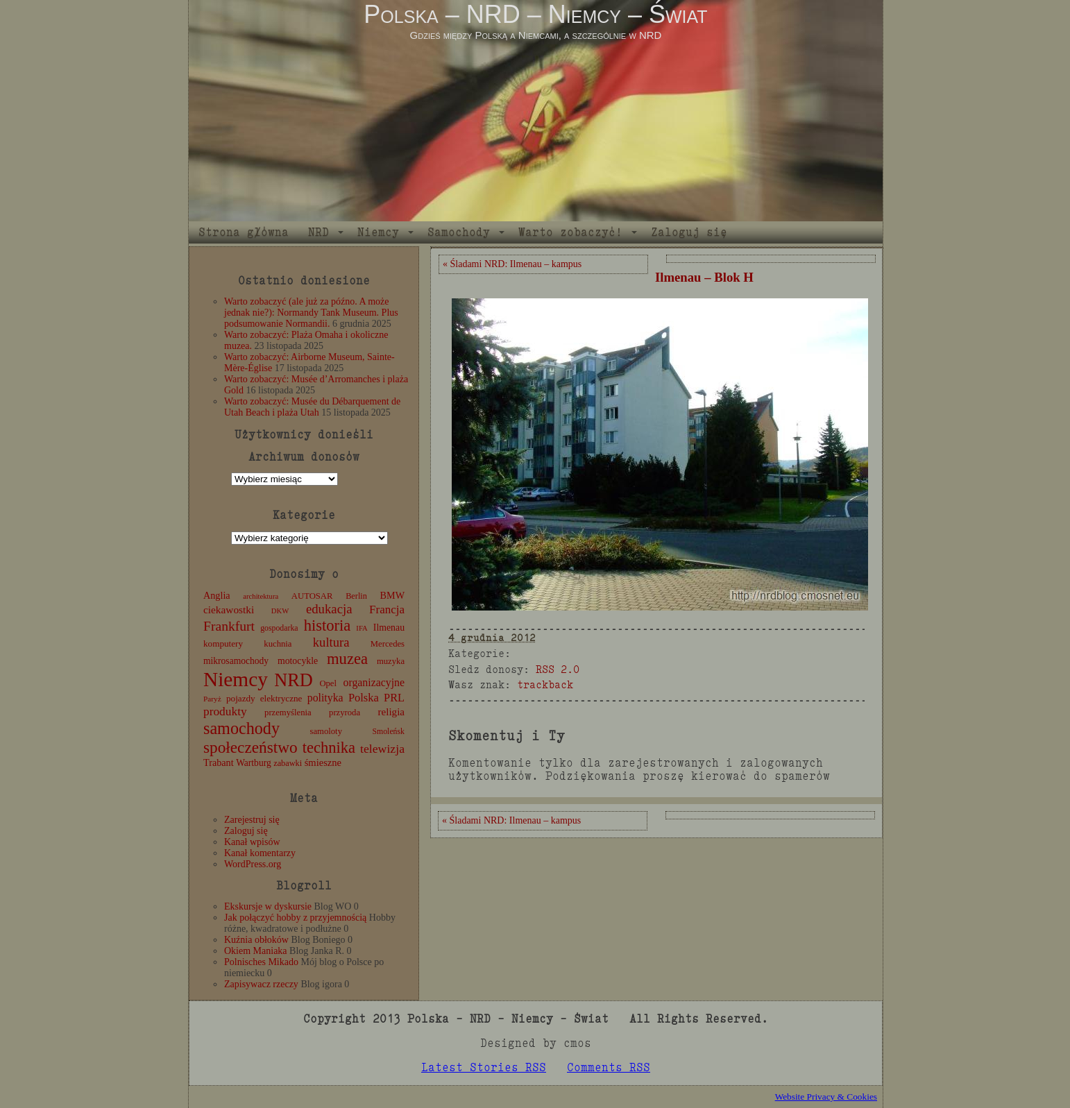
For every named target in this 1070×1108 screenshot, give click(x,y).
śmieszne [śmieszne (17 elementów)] (323, 762)
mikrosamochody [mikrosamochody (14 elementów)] (236, 661)
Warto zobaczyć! (570, 232)
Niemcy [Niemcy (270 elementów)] (235, 679)
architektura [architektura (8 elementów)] (260, 596)
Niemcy (378, 232)
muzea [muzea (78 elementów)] (347, 658)
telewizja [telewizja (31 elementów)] (382, 749)
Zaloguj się (689, 232)
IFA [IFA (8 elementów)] (361, 628)
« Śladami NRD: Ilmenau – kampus (512, 264)
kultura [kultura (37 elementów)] (331, 642)
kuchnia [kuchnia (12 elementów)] (277, 644)
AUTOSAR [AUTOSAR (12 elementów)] (312, 596)
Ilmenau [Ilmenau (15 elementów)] (389, 627)
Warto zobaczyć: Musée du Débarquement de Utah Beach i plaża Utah (312, 407)
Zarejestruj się (252, 820)
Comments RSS (608, 1067)
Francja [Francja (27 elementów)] (387, 609)
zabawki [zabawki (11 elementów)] (287, 763)
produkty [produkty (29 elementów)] (225, 711)
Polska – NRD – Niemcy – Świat (535, 14)
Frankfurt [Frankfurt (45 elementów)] (229, 626)
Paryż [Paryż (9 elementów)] (212, 698)
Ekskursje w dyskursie (268, 906)
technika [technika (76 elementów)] (329, 747)
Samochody (458, 232)
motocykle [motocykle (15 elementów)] (298, 661)
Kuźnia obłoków (256, 940)
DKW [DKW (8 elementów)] (280, 611)
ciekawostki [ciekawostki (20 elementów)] (228, 609)
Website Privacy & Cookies (826, 1096)
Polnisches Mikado (261, 962)
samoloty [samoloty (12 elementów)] (326, 731)
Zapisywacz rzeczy (261, 984)
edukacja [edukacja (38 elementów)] (329, 609)
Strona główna (243, 232)
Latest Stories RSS (483, 1067)
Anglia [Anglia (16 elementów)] (216, 595)
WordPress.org (252, 864)
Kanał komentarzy (260, 853)
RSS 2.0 (557, 669)
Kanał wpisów (252, 842)
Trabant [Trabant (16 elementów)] (218, 762)
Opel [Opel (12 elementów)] (328, 683)
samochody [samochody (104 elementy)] (241, 728)
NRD (318, 232)
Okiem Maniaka (255, 951)
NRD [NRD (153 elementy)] (293, 680)
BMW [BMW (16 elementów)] (392, 595)
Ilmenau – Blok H (704, 277)
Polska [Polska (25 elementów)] (363, 697)
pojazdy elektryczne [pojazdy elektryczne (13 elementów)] (264, 698)
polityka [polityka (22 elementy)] (325, 698)
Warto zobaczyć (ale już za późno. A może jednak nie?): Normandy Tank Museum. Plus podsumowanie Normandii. (311, 312)
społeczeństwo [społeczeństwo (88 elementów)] (250, 747)
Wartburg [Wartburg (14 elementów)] (253, 763)
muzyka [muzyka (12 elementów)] (391, 661)
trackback (545, 684)
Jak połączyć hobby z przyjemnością (295, 917)
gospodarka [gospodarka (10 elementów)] (279, 628)
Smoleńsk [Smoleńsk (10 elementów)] (388, 731)
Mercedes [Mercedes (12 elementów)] (388, 644)
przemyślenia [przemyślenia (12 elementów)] (288, 712)
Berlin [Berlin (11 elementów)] (356, 596)
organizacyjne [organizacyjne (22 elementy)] (374, 682)
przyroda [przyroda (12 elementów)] (344, 712)
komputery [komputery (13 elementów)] (223, 643)
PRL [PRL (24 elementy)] (394, 697)
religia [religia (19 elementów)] (391, 711)
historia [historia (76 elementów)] (327, 625)
